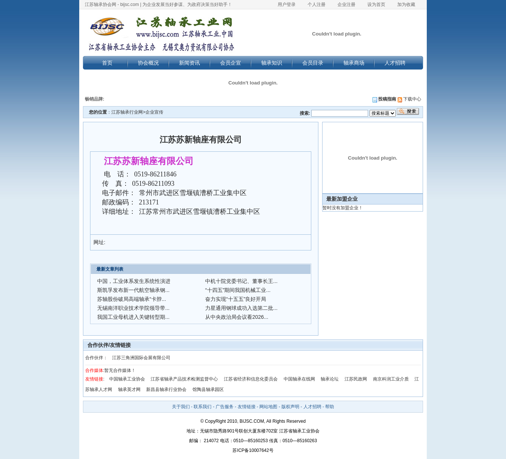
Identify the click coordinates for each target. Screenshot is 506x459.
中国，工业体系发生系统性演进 (133, 281)
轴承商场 (353, 63)
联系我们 (203, 406)
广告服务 (225, 406)
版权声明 (290, 406)
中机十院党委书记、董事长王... (241, 281)
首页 (107, 63)
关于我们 (181, 406)
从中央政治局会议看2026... (236, 317)
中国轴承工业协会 (127, 379)
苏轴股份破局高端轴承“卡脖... (131, 299)
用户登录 (287, 4)
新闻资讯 (189, 63)
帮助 (329, 406)
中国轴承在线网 (299, 379)
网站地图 (268, 406)
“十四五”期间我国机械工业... (238, 290)
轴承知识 (271, 63)
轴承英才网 (129, 389)
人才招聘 (395, 63)
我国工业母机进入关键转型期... (133, 317)
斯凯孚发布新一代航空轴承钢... (133, 290)
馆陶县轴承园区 (208, 389)
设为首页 (376, 4)
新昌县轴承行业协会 (166, 389)
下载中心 (409, 99)
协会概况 (148, 63)
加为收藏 (406, 4)
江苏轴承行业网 (127, 112)
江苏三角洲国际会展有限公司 (141, 357)
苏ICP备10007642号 (252, 450)
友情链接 (247, 406)
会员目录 (312, 63)
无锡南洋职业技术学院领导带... (133, 308)
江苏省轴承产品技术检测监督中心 (184, 379)
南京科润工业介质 (391, 379)
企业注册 (346, 4)
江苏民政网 (356, 379)
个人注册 (316, 4)
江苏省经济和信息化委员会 (251, 379)
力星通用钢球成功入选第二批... (241, 308)
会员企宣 (230, 63)
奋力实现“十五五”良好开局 (235, 299)
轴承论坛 (330, 379)
